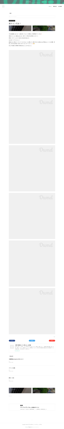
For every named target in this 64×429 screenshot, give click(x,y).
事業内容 (55, 6)
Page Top (32, 420)
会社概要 (60, 6)
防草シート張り (11, 377)
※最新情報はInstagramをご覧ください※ (16, 359)
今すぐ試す (44, 1)
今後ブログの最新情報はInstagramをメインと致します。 (17, 361)
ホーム (50, 6)
